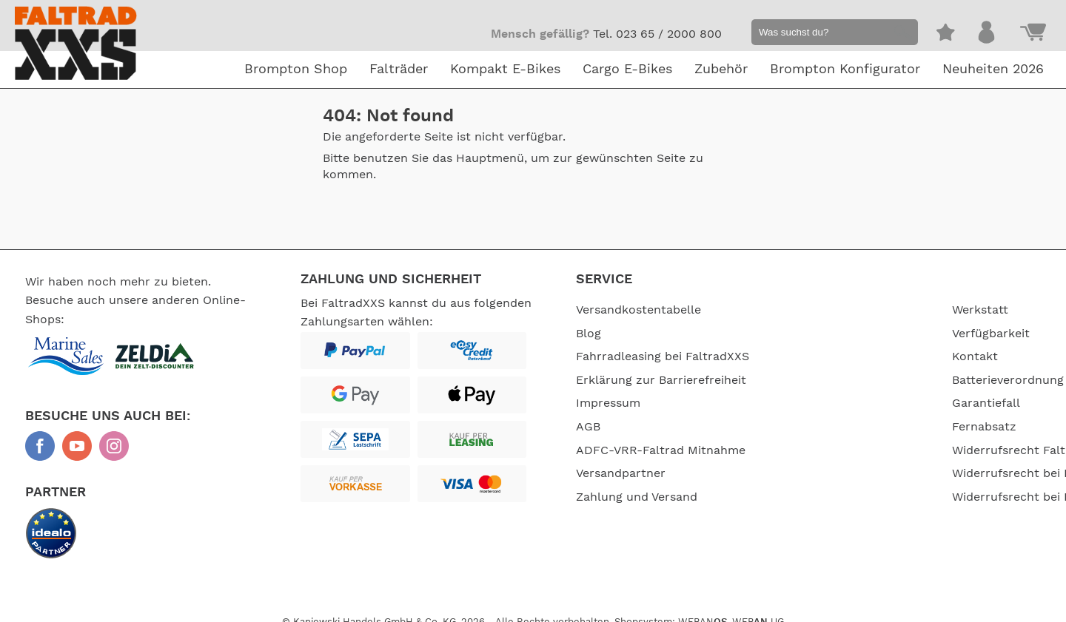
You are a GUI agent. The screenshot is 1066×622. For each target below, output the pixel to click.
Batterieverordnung (864, 380)
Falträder (398, 69)
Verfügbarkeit (847, 333)
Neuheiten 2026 (993, 69)
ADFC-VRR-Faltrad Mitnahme (660, 450)
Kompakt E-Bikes (505, 69)
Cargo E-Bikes (627, 69)
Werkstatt (836, 310)
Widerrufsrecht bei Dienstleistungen (912, 473)
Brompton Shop (295, 69)
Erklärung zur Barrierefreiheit (661, 380)
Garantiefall (842, 403)
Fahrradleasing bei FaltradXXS (662, 356)
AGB (588, 427)
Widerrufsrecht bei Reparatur (893, 497)
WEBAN (702, 609)
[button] (901, 34)
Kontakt (831, 356)
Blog (588, 333)
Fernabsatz (840, 427)
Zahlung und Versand (636, 497)
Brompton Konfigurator (845, 69)
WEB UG (758, 609)
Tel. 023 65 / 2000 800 (657, 34)
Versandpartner (621, 473)
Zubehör (721, 69)
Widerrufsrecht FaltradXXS (885, 450)
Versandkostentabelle (638, 310)
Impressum (608, 403)
